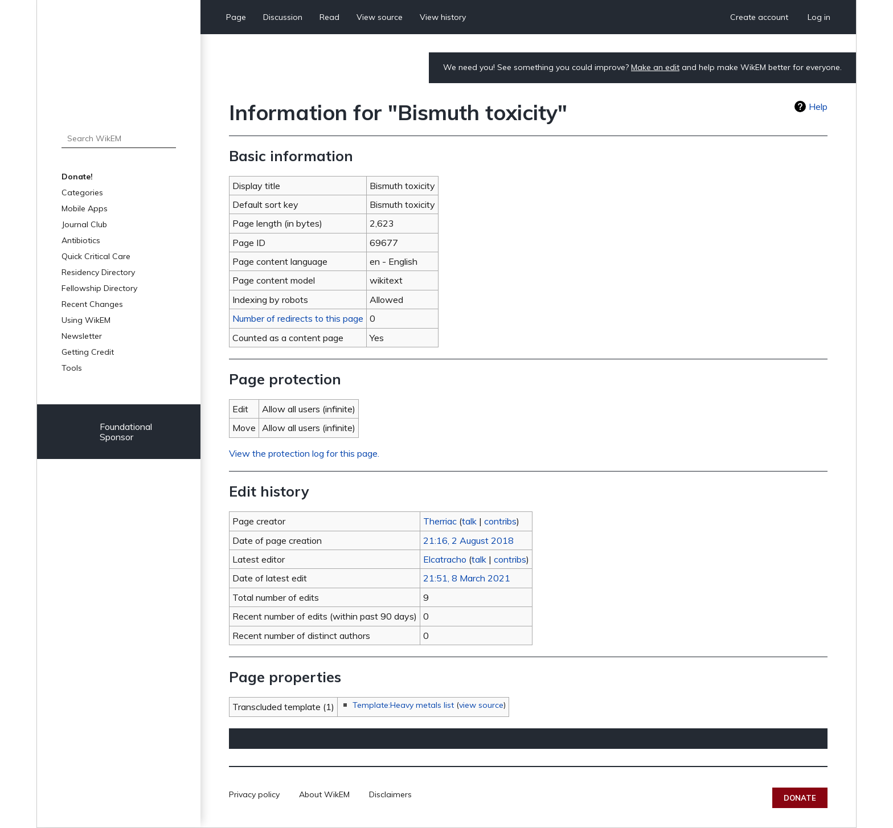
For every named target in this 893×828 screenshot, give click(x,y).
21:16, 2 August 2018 (468, 540)
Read (329, 17)
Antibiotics (81, 240)
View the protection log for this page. (304, 453)
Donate (800, 797)
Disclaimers (390, 794)
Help (818, 106)
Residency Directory (98, 272)
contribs (500, 521)
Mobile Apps (85, 208)
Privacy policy (254, 794)
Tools (72, 368)
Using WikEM (86, 320)
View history (443, 17)
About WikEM (324, 794)
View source (380, 17)
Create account (759, 17)
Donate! (77, 176)
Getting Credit (88, 352)
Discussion (282, 17)
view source (481, 705)
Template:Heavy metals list (403, 705)
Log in (819, 17)
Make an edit (655, 67)
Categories (82, 192)
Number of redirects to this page (297, 318)
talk (469, 521)
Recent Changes (92, 304)
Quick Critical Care (96, 256)
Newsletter (82, 336)
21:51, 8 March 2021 (466, 578)
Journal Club (84, 224)
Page (236, 17)
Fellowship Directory (99, 288)
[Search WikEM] (119, 138)
